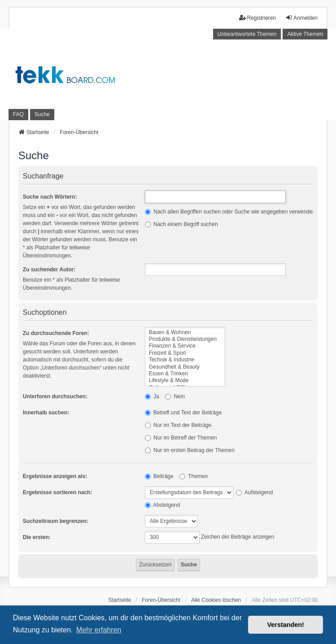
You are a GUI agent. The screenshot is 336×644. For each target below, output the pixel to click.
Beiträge (159, 476)
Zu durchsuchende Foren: (56, 333)
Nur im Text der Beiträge (178, 425)
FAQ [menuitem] (18, 114)
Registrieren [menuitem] (257, 17)
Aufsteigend (254, 492)
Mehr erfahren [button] (99, 630)
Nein (175, 396)
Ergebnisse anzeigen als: (55, 476)
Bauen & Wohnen (185, 332)
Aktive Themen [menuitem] (305, 34)
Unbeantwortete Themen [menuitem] (247, 34)
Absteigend (162, 505)
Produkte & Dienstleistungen (185, 339)
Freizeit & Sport (185, 353)
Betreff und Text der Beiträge (183, 412)
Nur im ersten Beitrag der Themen (190, 450)
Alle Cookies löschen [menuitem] (216, 600)
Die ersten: (37, 537)
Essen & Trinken (185, 373)
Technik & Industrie (185, 360)
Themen (193, 476)
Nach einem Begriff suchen (181, 224)
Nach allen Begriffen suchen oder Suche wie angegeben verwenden (230, 212)
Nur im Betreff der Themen (181, 438)
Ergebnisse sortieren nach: (57, 492)
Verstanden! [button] (285, 624)
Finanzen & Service (185, 346)
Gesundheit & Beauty (185, 367)
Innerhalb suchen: (46, 412)
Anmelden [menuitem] (301, 17)
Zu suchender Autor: (49, 269)
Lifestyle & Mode (185, 380)
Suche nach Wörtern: (50, 197)
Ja (152, 396)
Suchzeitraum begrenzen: (55, 521)
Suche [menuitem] (42, 114)
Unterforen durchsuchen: (55, 396)
